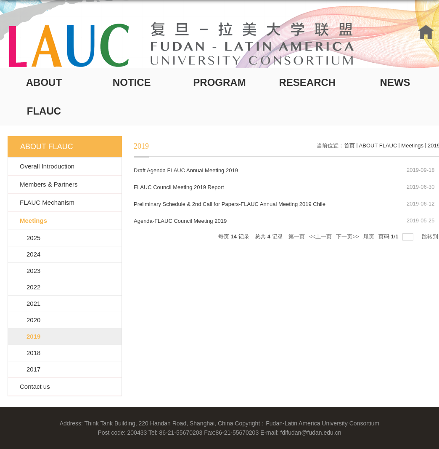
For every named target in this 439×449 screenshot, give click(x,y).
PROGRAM (219, 82)
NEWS (395, 82)
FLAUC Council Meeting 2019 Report (179, 187)
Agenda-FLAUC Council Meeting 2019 (180, 221)
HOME (426, 32)
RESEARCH (307, 82)
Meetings (412, 145)
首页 (349, 145)
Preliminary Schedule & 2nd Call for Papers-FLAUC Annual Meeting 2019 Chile (229, 204)
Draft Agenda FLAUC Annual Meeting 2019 (186, 170)
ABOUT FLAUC (44, 97)
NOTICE (132, 82)
